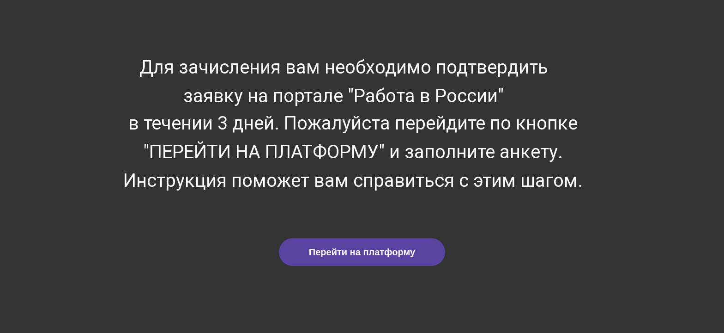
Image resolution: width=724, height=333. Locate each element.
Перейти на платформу (362, 252)
